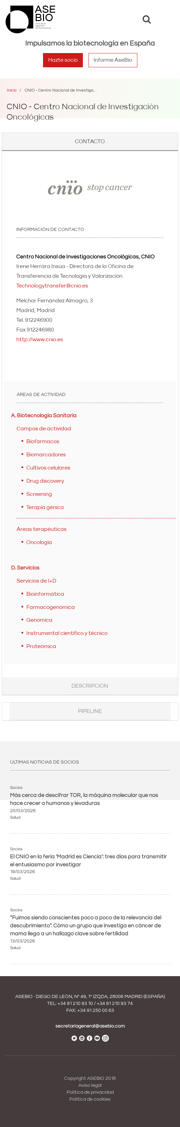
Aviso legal (90, 1085)
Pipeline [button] (90, 711)
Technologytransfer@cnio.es (52, 286)
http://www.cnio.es (39, 339)
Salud (15, 817)
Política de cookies (90, 1099)
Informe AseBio (113, 60)
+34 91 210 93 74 (115, 1003)
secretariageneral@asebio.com (90, 1026)
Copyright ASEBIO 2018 (90, 1078)
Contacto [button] (90, 141)
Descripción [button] (89, 686)
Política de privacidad (90, 1092)
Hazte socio (63, 60)
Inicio (12, 90)
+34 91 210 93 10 (75, 1003)
